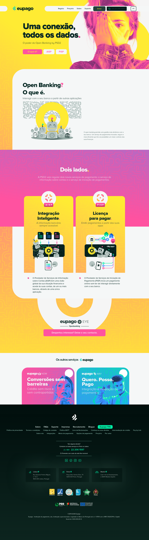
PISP (61, 52)
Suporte (88, 9)
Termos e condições (33, 430)
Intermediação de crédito (121, 430)
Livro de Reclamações (80, 430)
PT (133, 9)
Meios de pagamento (65, 433)
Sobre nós (40, 433)
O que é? (32, 52)
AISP (49, 52)
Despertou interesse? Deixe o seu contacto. (74, 333)
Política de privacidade (15, 430)
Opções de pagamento (84, 433)
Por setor (108, 433)
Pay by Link (137, 430)
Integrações (51, 433)
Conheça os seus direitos (100, 430)
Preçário (70, 9)
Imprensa (66, 427)
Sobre (79, 9)
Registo (61, 9)
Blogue (91, 427)
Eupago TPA (105, 427)
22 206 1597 (116, 9)
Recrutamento (79, 427)
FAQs (46, 427)
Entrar (99, 9)
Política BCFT (64, 430)
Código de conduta (50, 430)
